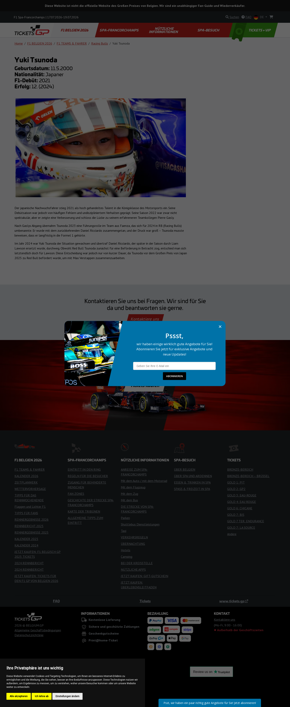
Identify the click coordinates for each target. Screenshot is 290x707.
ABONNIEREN (174, 376)
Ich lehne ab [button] (41, 696)
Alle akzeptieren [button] (19, 696)
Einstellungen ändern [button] (67, 696)
